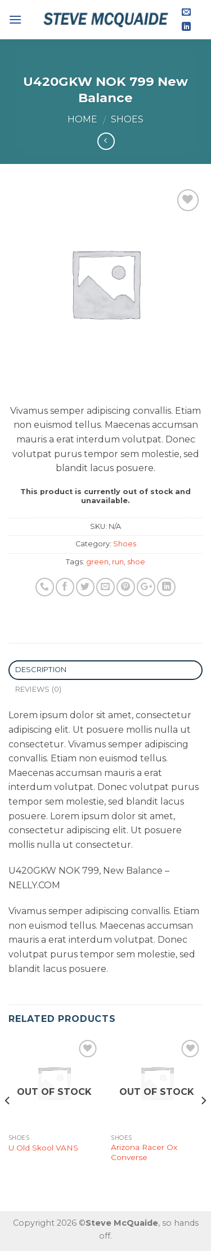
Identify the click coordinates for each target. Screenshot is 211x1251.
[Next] (203, 1123)
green (97, 562)
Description (41, 669)
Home (82, 119)
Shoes (127, 119)
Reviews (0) (38, 689)
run (118, 562)
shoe (136, 562)
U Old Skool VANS (43, 1147)
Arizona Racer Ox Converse (144, 1152)
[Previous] (8, 1123)
